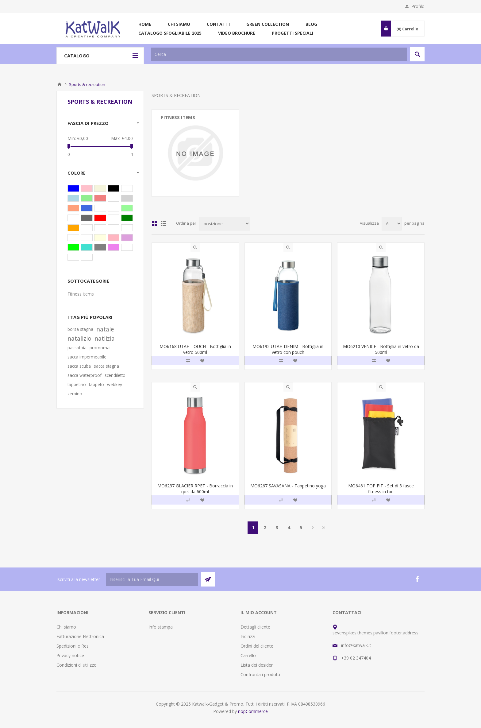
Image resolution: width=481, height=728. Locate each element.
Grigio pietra (87, 237)
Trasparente (127, 188)
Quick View (195, 247)
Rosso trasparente (100, 198)
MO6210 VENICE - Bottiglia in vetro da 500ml (381, 349)
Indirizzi (247, 636)
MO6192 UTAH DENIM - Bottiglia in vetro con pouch (287, 349)
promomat (100, 347)
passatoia (77, 347)
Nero (113, 188)
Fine (324, 527)
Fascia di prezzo (88, 123)
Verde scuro (127, 227)
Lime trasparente (127, 208)
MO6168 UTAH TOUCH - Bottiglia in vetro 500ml (195, 349)
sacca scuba (79, 366)
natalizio (79, 338)
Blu (73, 188)
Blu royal (87, 208)
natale (105, 329)
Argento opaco (87, 218)
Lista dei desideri (257, 665)
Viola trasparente (127, 237)
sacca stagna (106, 366)
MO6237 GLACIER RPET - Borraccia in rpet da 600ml (195, 488)
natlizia (104, 338)
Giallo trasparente (100, 237)
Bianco (113, 218)
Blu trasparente (73, 198)
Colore (76, 173)
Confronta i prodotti (260, 674)
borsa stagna (80, 329)
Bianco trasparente (113, 198)
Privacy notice (70, 655)
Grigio (100, 247)
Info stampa (160, 627)
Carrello (248, 655)
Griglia (154, 223)
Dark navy (87, 227)
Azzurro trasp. (113, 208)
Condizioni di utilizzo (76, 665)
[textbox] (279, 54)
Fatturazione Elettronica (80, 636)
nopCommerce (253, 711)
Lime (73, 247)
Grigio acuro (73, 237)
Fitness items (178, 117)
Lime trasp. (100, 208)
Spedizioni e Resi (73, 646)
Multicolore (127, 247)
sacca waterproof (84, 375)
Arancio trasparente (73, 208)
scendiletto (115, 375)
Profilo (418, 6)
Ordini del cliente (256, 646)
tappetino (76, 384)
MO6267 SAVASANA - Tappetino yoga (288, 486)
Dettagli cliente (255, 627)
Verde (127, 218)
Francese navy (100, 227)
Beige (100, 188)
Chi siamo (66, 627)
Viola (113, 247)
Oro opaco (87, 257)
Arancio (73, 227)
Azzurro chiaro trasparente (73, 218)
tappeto (96, 384)
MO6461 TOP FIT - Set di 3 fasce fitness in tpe (381, 488)
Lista (163, 223)
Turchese (87, 247)
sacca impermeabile (86, 357)
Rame (113, 227)
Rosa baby (73, 257)
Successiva (312, 527)
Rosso (100, 218)
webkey (114, 384)
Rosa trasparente (113, 237)
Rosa (87, 188)
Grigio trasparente (127, 198)
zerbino (74, 394)
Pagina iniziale (59, 84)
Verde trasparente (87, 198)
